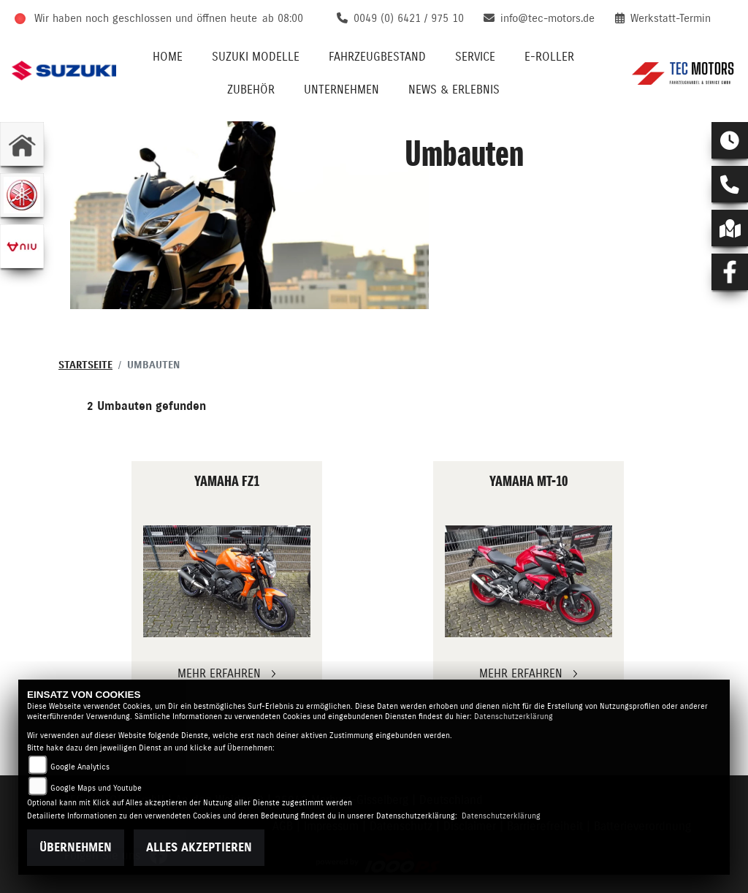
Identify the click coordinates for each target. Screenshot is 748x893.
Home (168, 57)
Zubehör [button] (251, 90)
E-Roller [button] (549, 57)
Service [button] (475, 57)
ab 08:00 (282, 18)
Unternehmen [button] (341, 90)
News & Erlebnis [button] (454, 90)
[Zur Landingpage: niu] (22, 246)
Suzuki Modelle (255, 57)
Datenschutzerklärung (513, 716)
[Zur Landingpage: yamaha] (22, 195)
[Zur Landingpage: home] (22, 144)
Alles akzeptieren (199, 848)
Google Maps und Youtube (96, 788)
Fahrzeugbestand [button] (377, 57)
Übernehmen (75, 848)
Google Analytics (80, 767)
